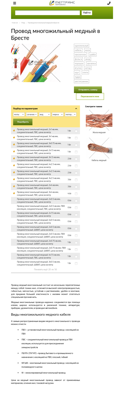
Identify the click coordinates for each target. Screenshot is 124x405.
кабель (78, 50)
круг (77, 72)
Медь (23, 23)
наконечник (80, 54)
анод (87, 59)
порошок (79, 63)
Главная (15, 23)
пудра (77, 77)
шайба (93, 54)
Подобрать (23, 121)
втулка (78, 68)
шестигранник (81, 81)
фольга (78, 59)
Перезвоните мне (90, 96)
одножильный (81, 45)
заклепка (91, 63)
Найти (87, 12)
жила (87, 50)
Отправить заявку (87, 89)
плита (85, 72)
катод (88, 68)
